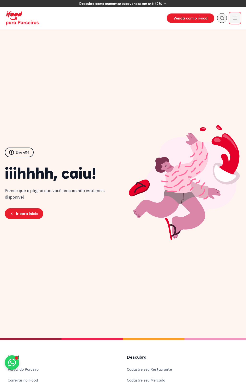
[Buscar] (222, 18)
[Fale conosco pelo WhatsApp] (12, 362)
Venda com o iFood (190, 18)
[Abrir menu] (235, 18)
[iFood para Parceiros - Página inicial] (22, 18)
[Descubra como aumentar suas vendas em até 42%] (123, 3)
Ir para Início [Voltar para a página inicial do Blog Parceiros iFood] (24, 213)
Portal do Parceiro (23, 369)
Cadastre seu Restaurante (149, 369)
